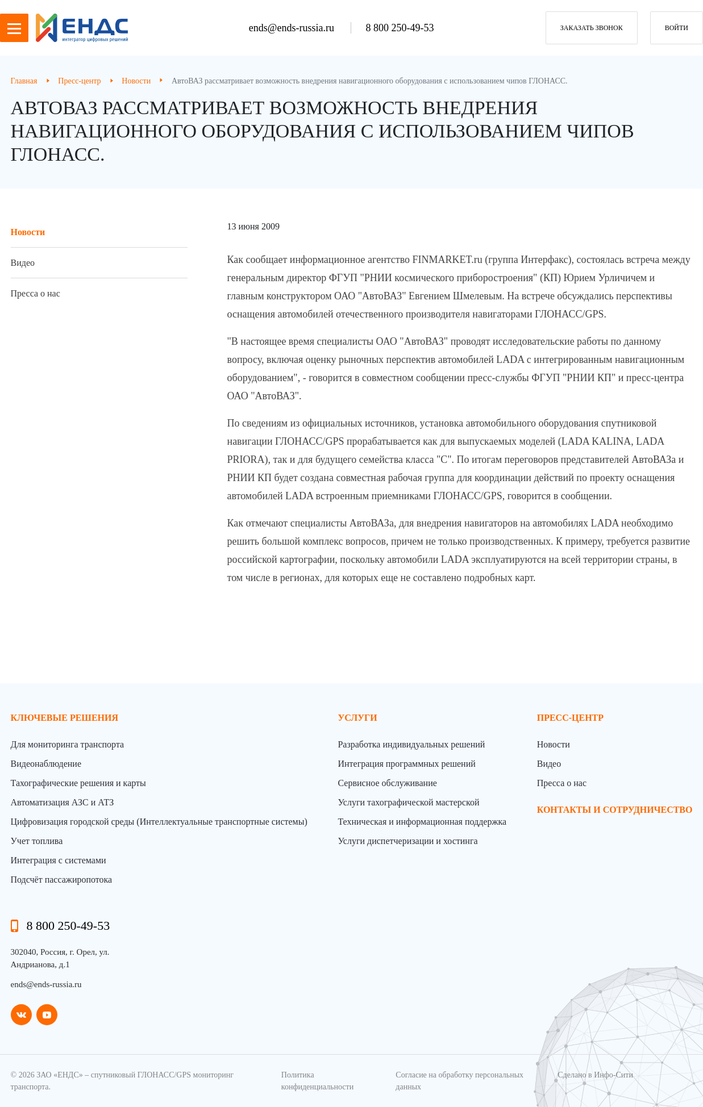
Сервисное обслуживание (387, 783)
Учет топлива (37, 841)
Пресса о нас (35, 293)
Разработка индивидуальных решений (411, 744)
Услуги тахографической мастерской (408, 802)
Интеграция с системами (58, 860)
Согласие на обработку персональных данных (459, 1081)
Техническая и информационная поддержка (422, 821)
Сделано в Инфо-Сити (595, 1075)
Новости (28, 232)
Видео (23, 263)
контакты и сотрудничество (615, 809)
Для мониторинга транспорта (67, 744)
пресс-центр (570, 717)
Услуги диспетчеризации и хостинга (407, 841)
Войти (676, 28)
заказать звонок (591, 28)
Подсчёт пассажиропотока (62, 879)
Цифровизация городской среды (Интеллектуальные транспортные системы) (159, 821)
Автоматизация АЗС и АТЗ (62, 802)
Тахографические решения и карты (78, 783)
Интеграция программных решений (406, 763)
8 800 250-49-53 (399, 28)
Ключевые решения (65, 717)
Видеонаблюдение (46, 763)
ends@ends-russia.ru (293, 28)
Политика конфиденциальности (317, 1081)
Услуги (357, 717)
